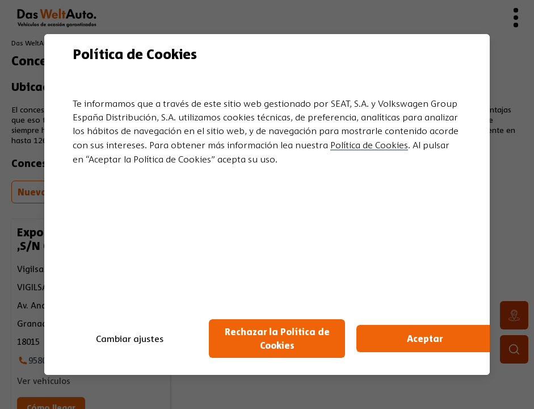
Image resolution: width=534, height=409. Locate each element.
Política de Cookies (369, 145)
